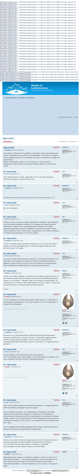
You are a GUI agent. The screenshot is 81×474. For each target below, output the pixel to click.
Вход (76, 117)
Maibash (7, 273)
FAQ (60, 117)
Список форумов (11, 97)
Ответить (7, 141)
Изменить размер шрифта (75, 97)
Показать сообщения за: (26, 470)
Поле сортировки (55, 470)
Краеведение (30, 97)
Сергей (7, 296)
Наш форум (21, 97)
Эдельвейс (8, 138)
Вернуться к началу (76, 168)
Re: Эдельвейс (10, 172)
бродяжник (8, 150)
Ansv (6, 174)
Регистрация (68, 117)
